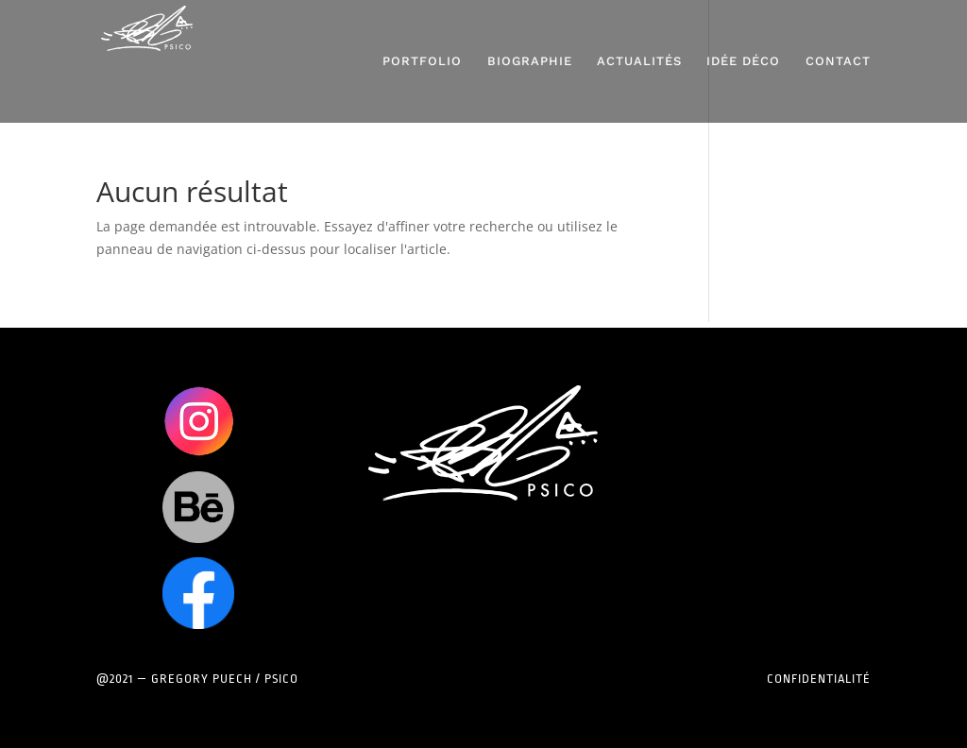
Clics (197, 421)
